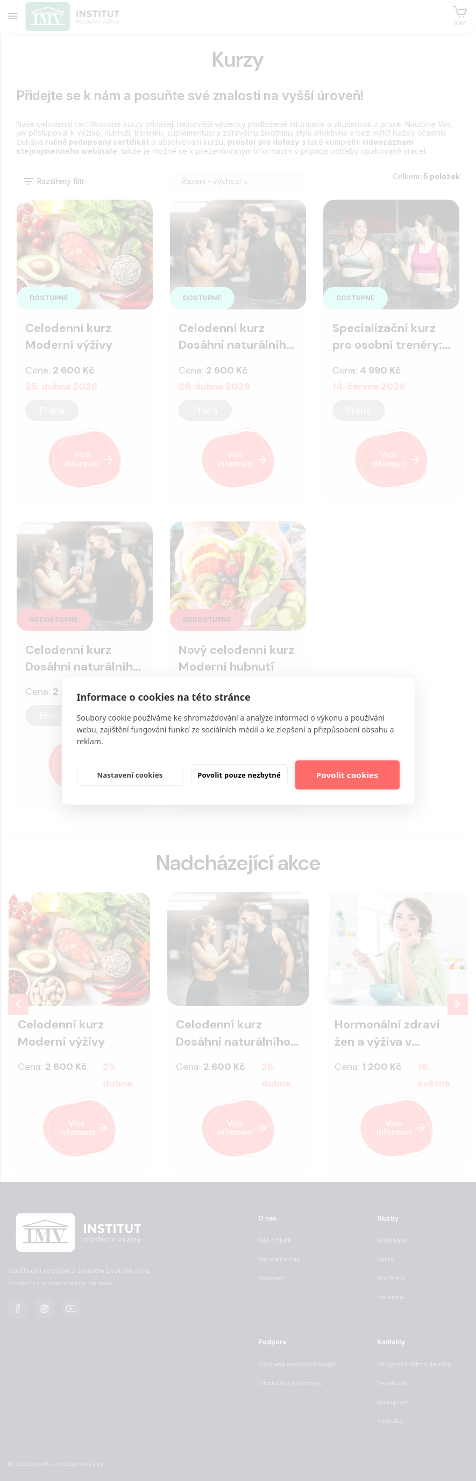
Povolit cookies (347, 775)
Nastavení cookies (130, 775)
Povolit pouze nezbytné (239, 775)
